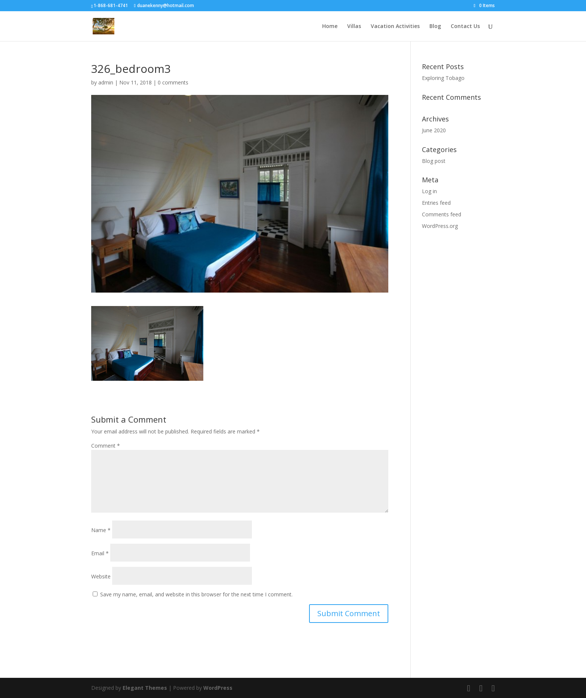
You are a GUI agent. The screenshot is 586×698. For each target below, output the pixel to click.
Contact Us (465, 27)
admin (105, 82)
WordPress (217, 687)
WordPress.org (440, 225)
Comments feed (441, 214)
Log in (429, 191)
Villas (354, 27)
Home (329, 27)
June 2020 (434, 130)
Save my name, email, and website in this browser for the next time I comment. (196, 594)
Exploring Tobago (443, 77)
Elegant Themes (145, 687)
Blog (435, 27)
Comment (105, 445)
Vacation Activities (395, 27)
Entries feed (436, 202)
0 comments (173, 82)
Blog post (433, 160)
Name (101, 530)
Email (100, 553)
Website (101, 576)
